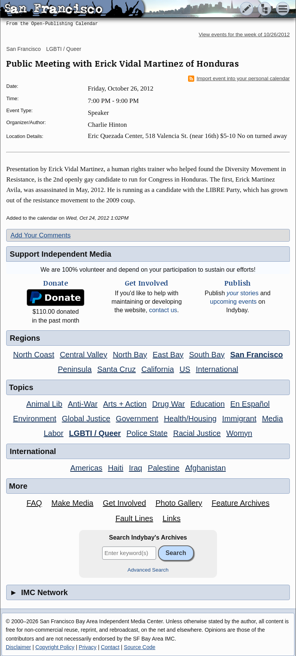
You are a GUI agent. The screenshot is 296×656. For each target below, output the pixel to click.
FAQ (34, 503)
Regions (25, 338)
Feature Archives (240, 503)
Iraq (135, 468)
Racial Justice (196, 433)
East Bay (168, 354)
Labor (54, 433)
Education (207, 404)
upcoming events (233, 301)
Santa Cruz (116, 369)
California (157, 369)
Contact (110, 647)
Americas (86, 468)
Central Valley (83, 354)
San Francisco (23, 49)
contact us (163, 310)
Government (137, 418)
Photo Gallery (178, 503)
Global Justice (86, 418)
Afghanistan (205, 468)
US (185, 369)
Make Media (72, 503)
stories (243, 293)
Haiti (115, 468)
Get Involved (124, 503)
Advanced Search (148, 570)
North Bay (130, 354)
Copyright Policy (54, 647)
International (217, 369)
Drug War (168, 404)
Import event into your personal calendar (239, 79)
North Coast (33, 354)
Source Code (139, 647)
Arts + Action (125, 404)
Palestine (163, 468)
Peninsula (75, 369)
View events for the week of (244, 34)
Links (172, 518)
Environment (34, 418)
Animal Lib (44, 404)
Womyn (239, 433)
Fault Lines (134, 518)
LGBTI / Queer (63, 49)
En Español (250, 404)
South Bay (207, 354)
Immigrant (239, 418)
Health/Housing (190, 418)
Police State (147, 433)
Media (272, 418)
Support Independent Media (60, 254)
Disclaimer (18, 647)
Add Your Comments (40, 235)
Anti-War (83, 404)
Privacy (87, 647)
